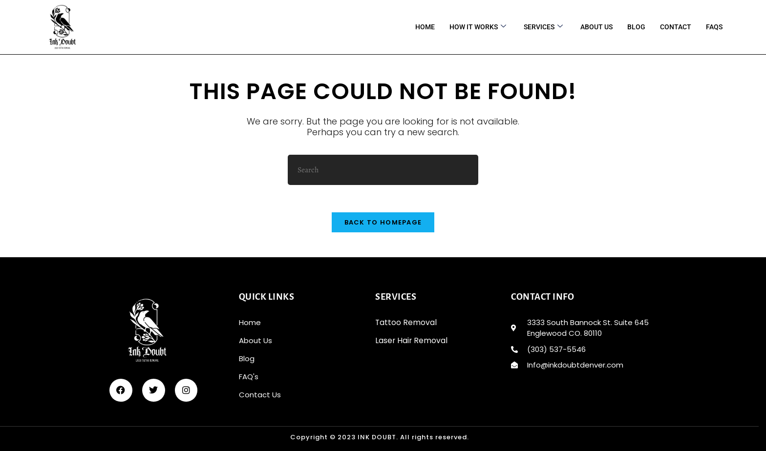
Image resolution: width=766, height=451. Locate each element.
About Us (596, 27)
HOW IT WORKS (477, 26)
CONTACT (675, 27)
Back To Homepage (383, 225)
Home (425, 27)
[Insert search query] (383, 170)
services (543, 26)
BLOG (636, 27)
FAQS (714, 27)
